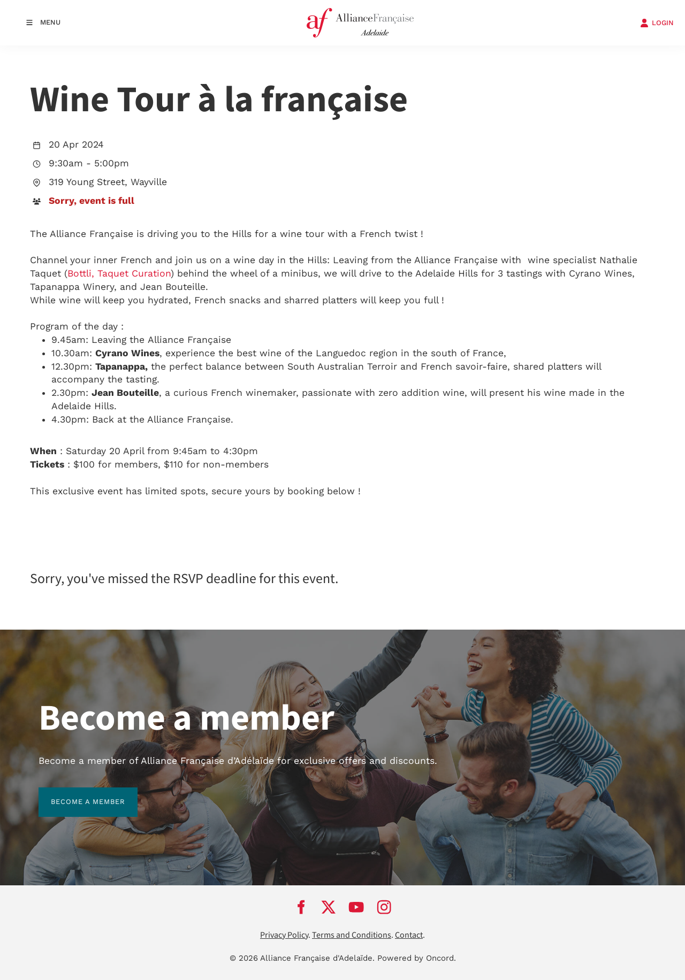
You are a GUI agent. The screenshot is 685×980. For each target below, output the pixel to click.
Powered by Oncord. (416, 958)
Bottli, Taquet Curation (119, 273)
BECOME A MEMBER (76, 794)
